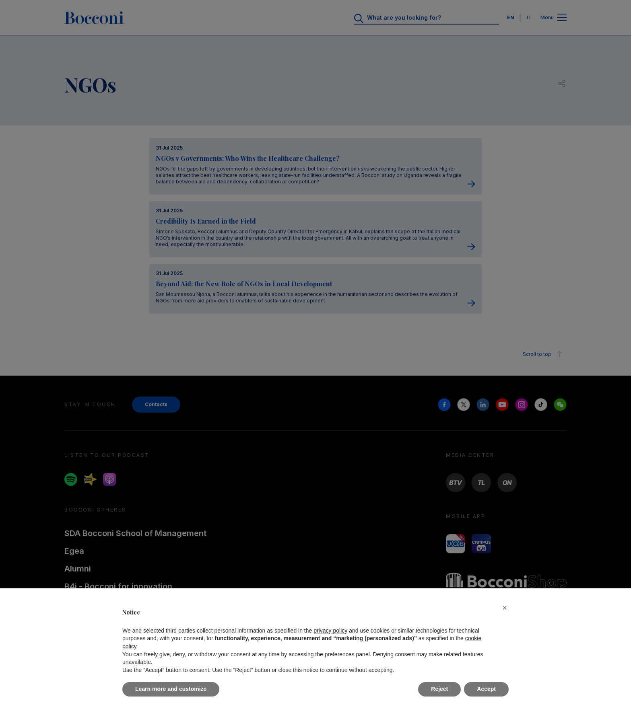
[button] (504, 607)
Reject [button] (439, 689)
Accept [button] (486, 689)
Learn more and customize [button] (170, 689)
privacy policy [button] (330, 630)
